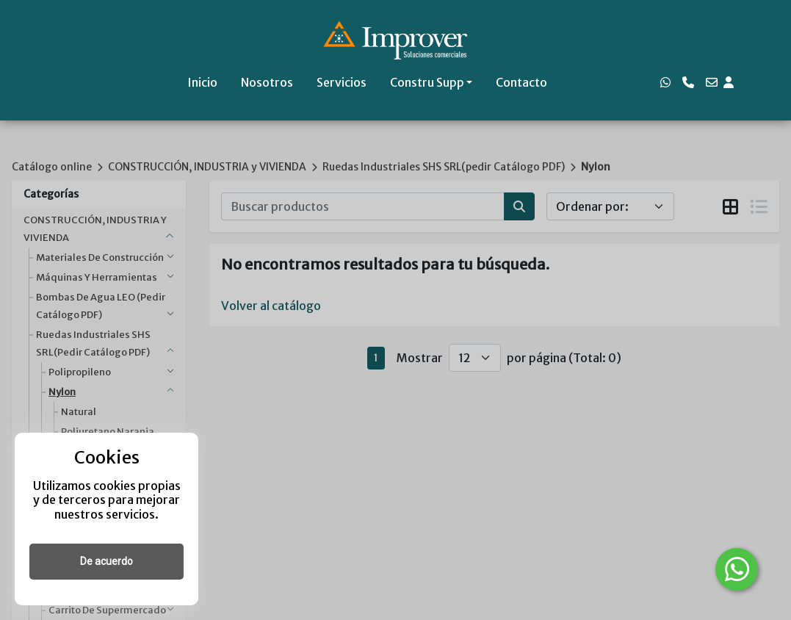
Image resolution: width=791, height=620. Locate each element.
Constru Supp (427, 82)
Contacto (521, 82)
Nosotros (267, 82)
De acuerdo (106, 561)
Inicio (202, 82)
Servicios (341, 82)
